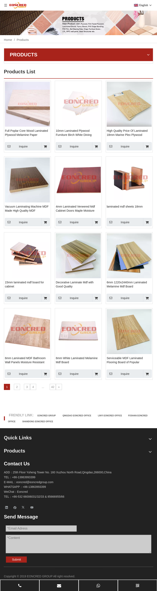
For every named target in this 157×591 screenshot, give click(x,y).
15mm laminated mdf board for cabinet (24, 284)
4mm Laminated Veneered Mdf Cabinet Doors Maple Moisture (75, 208)
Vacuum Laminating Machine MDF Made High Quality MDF (27, 208)
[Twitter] (23, 507)
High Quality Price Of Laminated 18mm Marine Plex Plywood (127, 132)
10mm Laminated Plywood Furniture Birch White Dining (74, 132)
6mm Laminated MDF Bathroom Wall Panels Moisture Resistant (25, 360)
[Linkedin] (6, 507)
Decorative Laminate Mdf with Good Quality (74, 284)
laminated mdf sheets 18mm (125, 206)
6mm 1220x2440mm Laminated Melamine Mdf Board (127, 284)
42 (52, 387)
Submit (16, 559)
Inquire (16, 146)
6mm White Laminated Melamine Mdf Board (77, 360)
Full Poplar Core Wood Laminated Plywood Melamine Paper (26, 132)
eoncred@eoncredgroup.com (35, 482)
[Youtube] (32, 507)
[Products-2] (78, 23)
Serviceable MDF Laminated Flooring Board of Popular (125, 360)
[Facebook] (15, 507)
